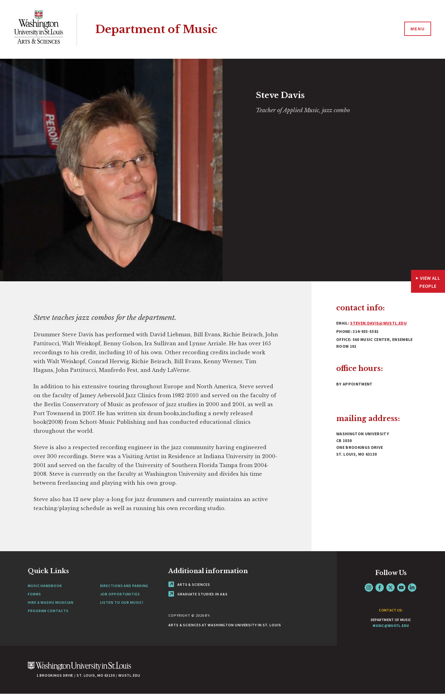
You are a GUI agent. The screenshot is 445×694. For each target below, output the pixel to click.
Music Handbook (45, 585)
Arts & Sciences (189, 584)
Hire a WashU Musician (51, 602)
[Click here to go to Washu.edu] (79, 669)
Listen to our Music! (121, 602)
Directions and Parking (124, 585)
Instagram (369, 587)
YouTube (401, 587)
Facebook (379, 587)
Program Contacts (48, 610)
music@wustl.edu (391, 625)
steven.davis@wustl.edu (378, 323)
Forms (34, 594)
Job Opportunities (120, 594)
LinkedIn (412, 587)
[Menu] (417, 29)
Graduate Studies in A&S (198, 594)
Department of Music (156, 29)
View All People (429, 282)
